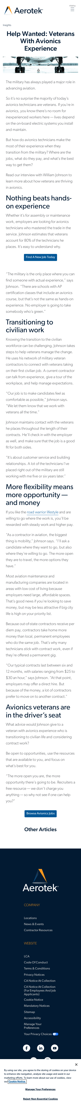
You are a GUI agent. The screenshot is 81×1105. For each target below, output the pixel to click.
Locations (30, 918)
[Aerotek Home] (40, 880)
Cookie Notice (33, 999)
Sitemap (29, 1012)
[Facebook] (26, 1048)
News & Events (34, 924)
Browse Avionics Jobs (40, 813)
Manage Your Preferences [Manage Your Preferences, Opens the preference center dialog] (40, 1089)
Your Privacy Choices (38, 1034)
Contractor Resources (38, 930)
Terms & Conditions (37, 968)
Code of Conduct (36, 962)
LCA (26, 956)
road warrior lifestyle (42, 512)
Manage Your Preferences (32, 1026)
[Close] (76, 1064)
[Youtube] (54, 1048)
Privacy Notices (34, 974)
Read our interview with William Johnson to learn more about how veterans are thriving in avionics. (39, 181)
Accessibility (32, 1018)
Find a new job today (40, 257)
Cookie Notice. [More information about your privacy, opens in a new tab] (17, 1081)
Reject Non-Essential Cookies (40, 1099)
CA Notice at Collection (39, 981)
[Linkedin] (40, 1048)
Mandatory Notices (37, 1006)
